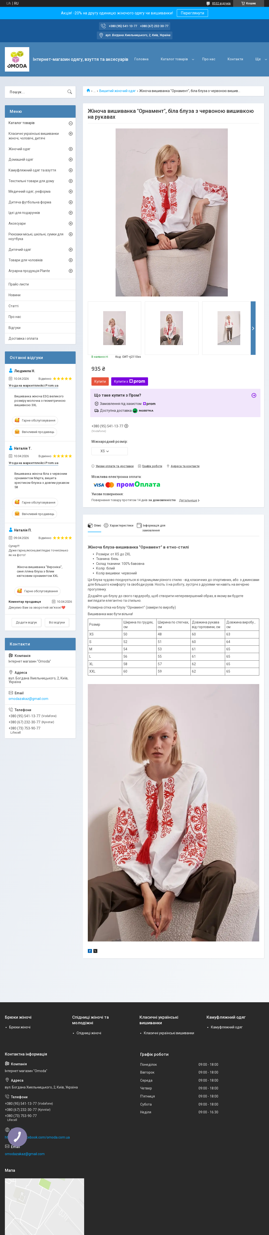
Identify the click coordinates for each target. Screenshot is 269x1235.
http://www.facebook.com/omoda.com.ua (37, 1137)
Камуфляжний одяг (227, 1027)
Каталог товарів (174, 59)
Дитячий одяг (20, 250)
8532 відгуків (221, 3)
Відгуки (14, 328)
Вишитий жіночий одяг (117, 91)
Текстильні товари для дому (31, 181)
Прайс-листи (19, 284)
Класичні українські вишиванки (169, 1033)
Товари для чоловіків (26, 260)
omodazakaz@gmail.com (28, 699)
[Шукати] (70, 92)
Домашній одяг (21, 159)
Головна (141, 59)
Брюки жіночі (19, 1027)
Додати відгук (26, 622)
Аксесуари (17, 223)
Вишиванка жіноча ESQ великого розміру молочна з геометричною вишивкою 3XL (40, 400)
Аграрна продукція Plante (29, 271)
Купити (100, 381)
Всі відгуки (57, 622)
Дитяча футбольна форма (30, 202)
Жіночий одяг (19, 149)
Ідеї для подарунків (24, 213)
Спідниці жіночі (89, 1033)
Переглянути (192, 13)
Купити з (129, 381)
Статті (14, 306)
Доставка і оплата (23, 338)
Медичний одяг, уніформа (29, 191)
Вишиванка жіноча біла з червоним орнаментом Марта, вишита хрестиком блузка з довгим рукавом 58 (41, 480)
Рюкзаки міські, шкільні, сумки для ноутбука (36, 236)
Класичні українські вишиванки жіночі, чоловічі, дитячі (34, 136)
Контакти (235, 59)
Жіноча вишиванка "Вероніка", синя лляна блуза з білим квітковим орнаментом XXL (39, 571)
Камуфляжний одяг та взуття (32, 170)
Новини (14, 295)
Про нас (208, 59)
